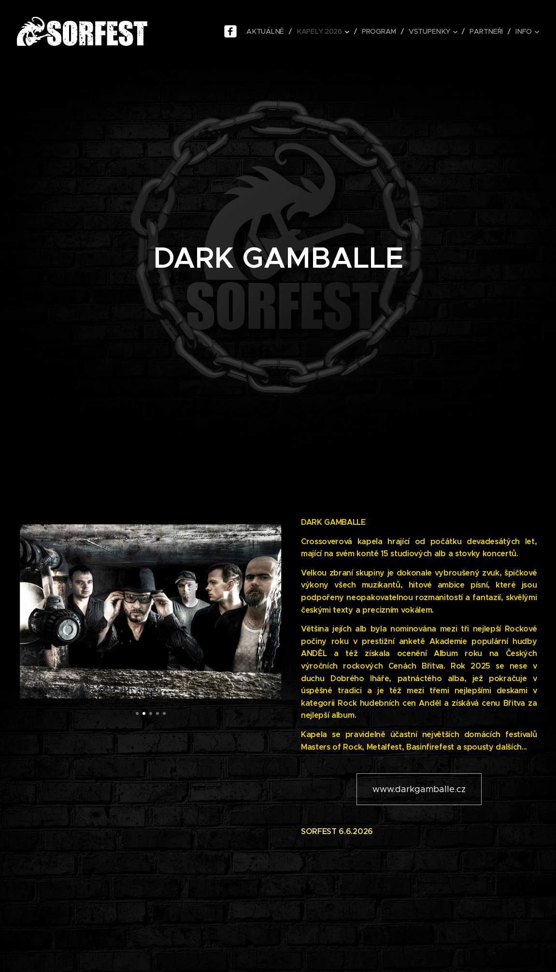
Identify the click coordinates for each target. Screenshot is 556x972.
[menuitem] (267, 31)
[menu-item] (232, 31)
